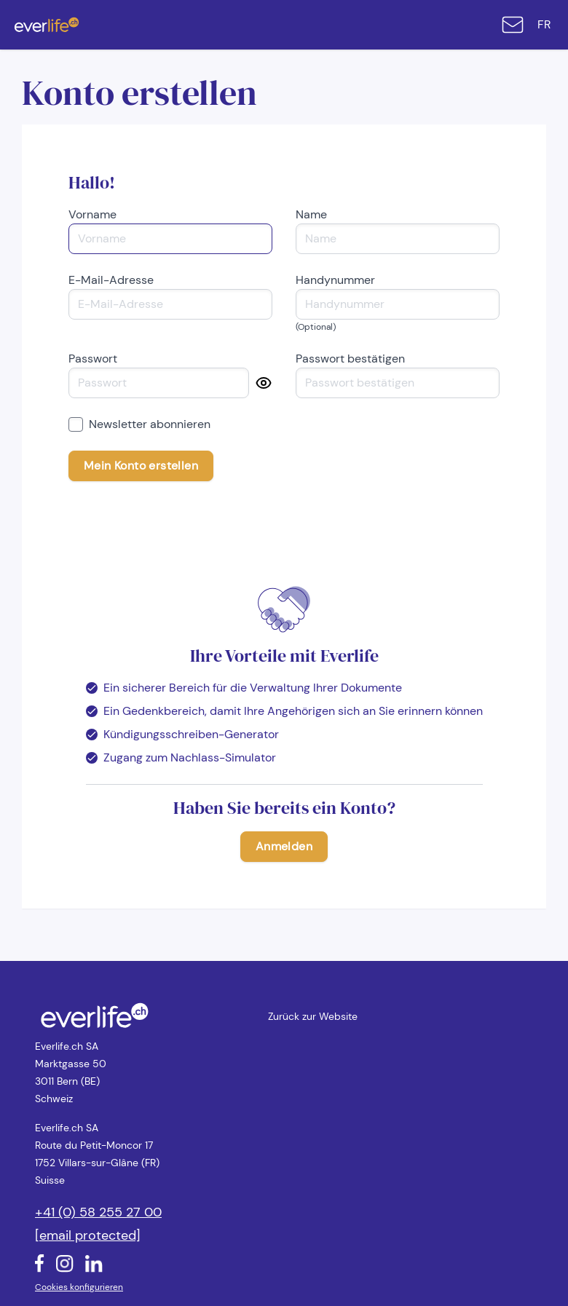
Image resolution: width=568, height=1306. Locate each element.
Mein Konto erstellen (141, 465)
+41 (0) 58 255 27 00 (98, 1212)
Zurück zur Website (313, 1016)
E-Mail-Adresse (111, 280)
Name (311, 214)
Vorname (92, 214)
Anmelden (284, 846)
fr (544, 24)
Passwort (92, 358)
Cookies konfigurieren (79, 1287)
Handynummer (335, 280)
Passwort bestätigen (350, 358)
